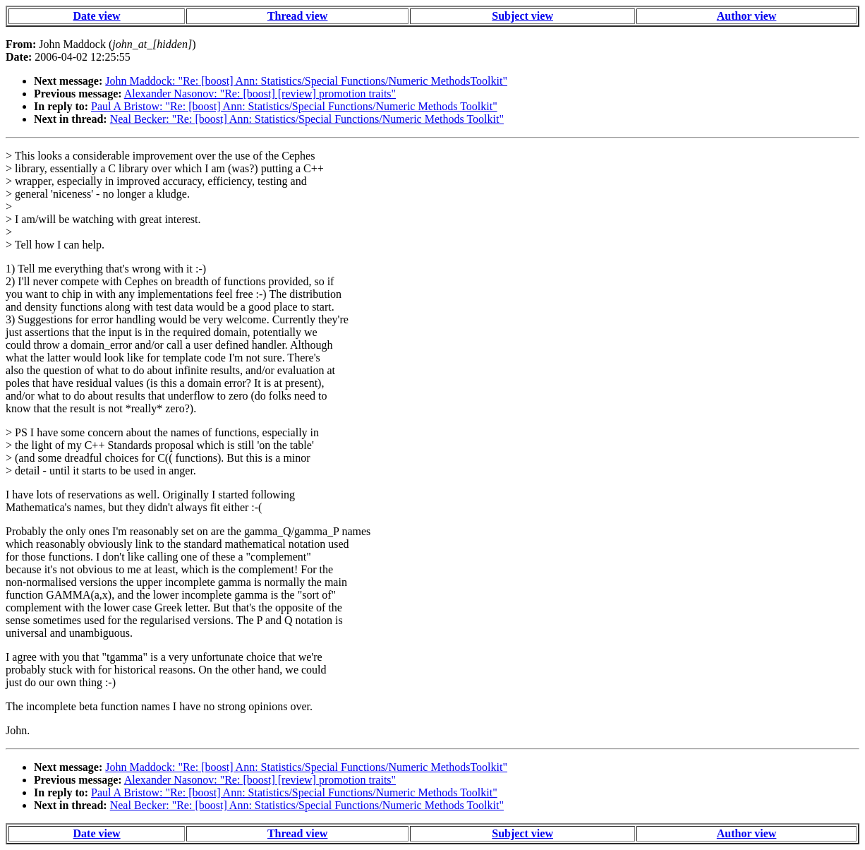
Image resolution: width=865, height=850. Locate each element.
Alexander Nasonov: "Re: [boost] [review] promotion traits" (260, 94)
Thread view (297, 16)
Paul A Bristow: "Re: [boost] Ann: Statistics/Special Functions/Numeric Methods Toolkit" (294, 106)
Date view (97, 16)
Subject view (522, 16)
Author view (747, 16)
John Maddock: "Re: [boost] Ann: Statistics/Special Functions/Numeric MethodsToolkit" (306, 81)
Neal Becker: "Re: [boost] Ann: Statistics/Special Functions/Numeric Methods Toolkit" (307, 119)
